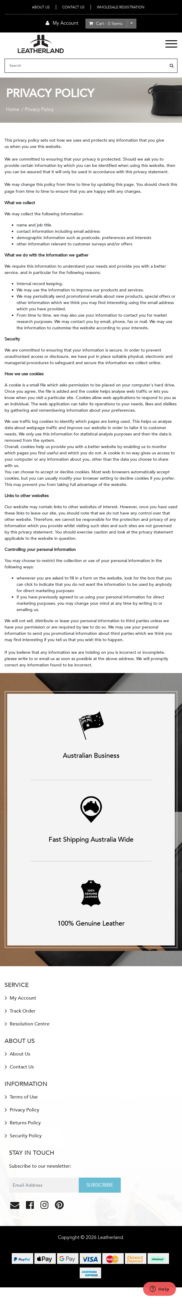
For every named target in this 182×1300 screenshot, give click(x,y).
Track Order (20, 1011)
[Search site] (171, 66)
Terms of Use (21, 1097)
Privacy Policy (22, 1110)
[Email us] (15, 1206)
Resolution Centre (27, 1024)
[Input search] (85, 66)
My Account (20, 998)
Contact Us (73, 7)
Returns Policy (23, 1123)
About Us (41, 7)
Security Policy (23, 1136)
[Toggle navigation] (171, 44)
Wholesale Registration (120, 7)
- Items (105, 23)
